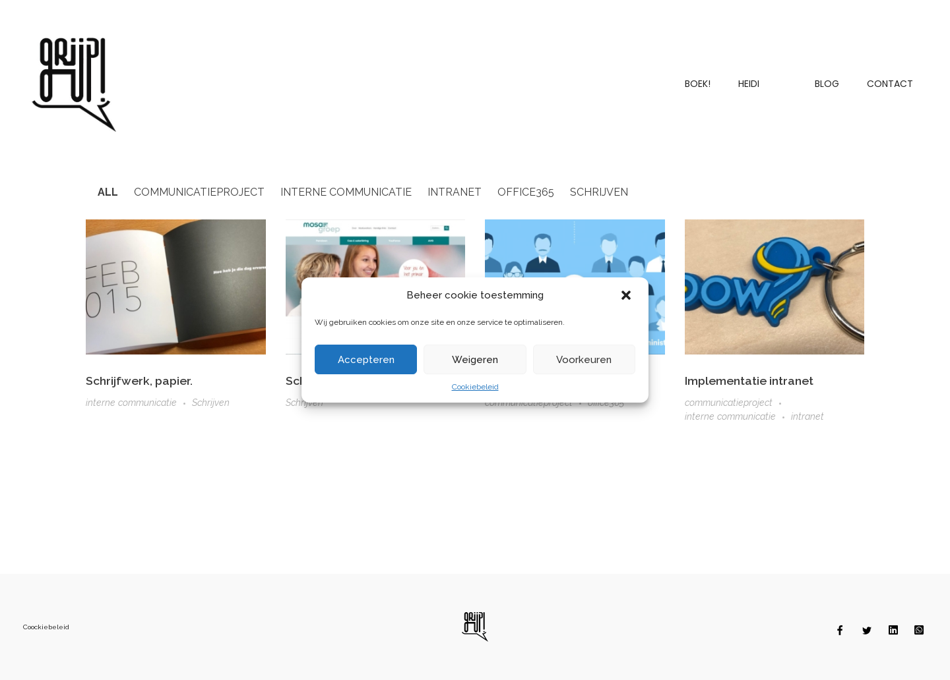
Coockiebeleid (46, 627)
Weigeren (475, 360)
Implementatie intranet (749, 380)
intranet (807, 417)
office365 (606, 402)
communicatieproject (729, 403)
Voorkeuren (584, 360)
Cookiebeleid (475, 386)
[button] (627, 295)
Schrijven (211, 402)
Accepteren (366, 360)
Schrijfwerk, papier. (139, 380)
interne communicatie (131, 402)
